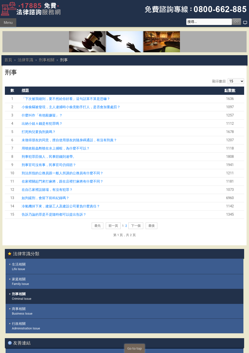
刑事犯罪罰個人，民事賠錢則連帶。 (49, 157)
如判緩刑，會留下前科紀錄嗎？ (45, 198)
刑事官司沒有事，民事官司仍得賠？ (49, 165)
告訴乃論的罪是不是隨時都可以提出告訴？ (54, 214)
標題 (25, 90)
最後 (151, 226)
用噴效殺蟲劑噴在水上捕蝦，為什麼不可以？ (56, 148)
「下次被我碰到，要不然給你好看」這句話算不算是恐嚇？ (66, 99)
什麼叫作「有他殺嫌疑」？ (42, 115)
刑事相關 (46, 60)
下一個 (136, 226)
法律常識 (25, 60)
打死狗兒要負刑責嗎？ (39, 132)
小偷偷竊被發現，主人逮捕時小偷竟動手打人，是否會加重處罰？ (71, 107)
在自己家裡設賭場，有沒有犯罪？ (47, 190)
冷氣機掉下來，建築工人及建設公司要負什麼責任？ (61, 206)
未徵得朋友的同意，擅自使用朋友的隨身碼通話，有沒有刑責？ (69, 140)
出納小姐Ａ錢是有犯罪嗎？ (42, 123)
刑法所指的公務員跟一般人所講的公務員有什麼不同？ (62, 173)
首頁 (8, 60)
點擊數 (229, 90)
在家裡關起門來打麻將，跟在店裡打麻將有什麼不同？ (62, 181)
